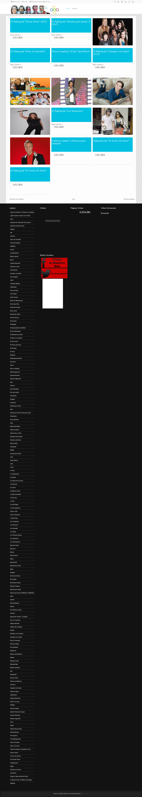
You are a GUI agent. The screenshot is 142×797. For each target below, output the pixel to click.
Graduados (13, 416)
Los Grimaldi (14, 528)
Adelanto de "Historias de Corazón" (20, 222)
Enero (12, 365)
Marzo (12, 559)
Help (11, 423)
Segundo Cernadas (15, 688)
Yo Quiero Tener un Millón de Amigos (21, 780)
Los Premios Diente (16, 535)
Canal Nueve (14, 270)
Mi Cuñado (13, 579)
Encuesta (13, 362)
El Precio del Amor (15, 345)
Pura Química (14, 647)
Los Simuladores (15, 542)
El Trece (12, 351)
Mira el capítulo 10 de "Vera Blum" (71, 51)
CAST (12, 280)
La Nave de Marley (15, 494)
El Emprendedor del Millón (18, 328)
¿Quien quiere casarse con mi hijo (20, 215)
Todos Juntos (14, 752)
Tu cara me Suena (15, 756)
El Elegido (13, 324)
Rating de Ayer (14, 661)
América (12, 236)
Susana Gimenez (15, 715)
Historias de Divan (15, 440)
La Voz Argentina (15, 508)
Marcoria (12, 548)
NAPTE (12, 599)
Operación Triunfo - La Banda (18, 616)
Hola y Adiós (14, 443)
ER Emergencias (15, 372)
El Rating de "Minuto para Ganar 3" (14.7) (71, 23)
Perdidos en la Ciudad (16, 633)
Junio (12, 467)
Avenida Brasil (14, 253)
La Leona (13, 487)
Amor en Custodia (15, 239)
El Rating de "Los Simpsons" (67, 111)
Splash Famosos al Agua (17, 712)
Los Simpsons (14, 538)
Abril (11, 219)
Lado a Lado (14, 511)
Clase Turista (14, 297)
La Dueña (13, 477)
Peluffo (12, 630)
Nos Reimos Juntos (16, 610)
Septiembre (13, 695)
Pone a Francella (15, 640)
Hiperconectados (15, 426)
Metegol (12, 572)
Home (68, 9)
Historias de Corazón (16, 436)
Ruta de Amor (14, 678)
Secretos (12, 684)
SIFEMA (12, 705)
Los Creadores (14, 521)
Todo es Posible (15, 742)
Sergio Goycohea (15, 698)
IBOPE (12, 450)
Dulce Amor (13, 311)
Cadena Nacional (15, 263)
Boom (12, 260)
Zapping (12, 783)
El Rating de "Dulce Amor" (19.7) (29, 21)
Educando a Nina (15, 314)
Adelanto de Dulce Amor (17, 226)
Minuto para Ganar (15, 589)
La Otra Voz (13, 497)
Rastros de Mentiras (16, 654)
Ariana (12, 249)
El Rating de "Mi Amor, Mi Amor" (29, 170)
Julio (11, 463)
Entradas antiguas (129, 199)
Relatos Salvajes (15, 667)
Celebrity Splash (15, 283)
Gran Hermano (14, 419)
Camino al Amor (15, 266)
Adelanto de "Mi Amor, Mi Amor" (111, 140)
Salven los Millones (16, 681)
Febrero (12, 385)
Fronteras (13, 402)
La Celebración (14, 474)
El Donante (13, 321)
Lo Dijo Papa (14, 518)
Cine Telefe (13, 294)
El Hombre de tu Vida (16, 334)
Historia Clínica (14, 430)
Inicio (73, 199)
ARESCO (12, 246)
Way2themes (84, 793)
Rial (11, 671)
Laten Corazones (15, 514)
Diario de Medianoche (16, 300)
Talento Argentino (15, 718)
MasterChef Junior (15, 565)
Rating (12, 657)
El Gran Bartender (15, 331)
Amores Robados (15, 243)
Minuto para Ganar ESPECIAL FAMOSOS (22, 593)
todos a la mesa (14, 746)
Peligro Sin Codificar (16, 627)
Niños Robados (14, 603)
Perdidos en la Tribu (16, 637)
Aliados (12, 229)
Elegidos (12, 355)
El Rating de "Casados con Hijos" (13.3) (111, 53)
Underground (14, 763)
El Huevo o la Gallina (16, 338)
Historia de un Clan (15, 433)
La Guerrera (13, 484)
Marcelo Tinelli (14, 545)
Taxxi (11, 722)
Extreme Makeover (15, 379)
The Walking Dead (15, 739)
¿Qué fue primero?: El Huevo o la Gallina (22, 212)
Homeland (13, 446)
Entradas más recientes (17, 199)
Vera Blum (13, 773)
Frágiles (12, 399)
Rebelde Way (14, 664)
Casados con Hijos (15, 273)
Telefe (12, 725)
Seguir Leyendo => (15, 35)
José (11, 457)
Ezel (11, 382)
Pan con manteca (15, 620)
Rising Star (13, 674)
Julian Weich (14, 460)
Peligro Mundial (14, 623)
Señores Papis (14, 691)
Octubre (12, 613)
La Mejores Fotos (15, 491)
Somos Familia (14, 708)
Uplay (12, 766)
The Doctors (13, 735)
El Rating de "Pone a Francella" (28, 51)
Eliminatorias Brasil (16, 358)
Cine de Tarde (14, 290)
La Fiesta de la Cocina (16, 480)
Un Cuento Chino (15, 759)
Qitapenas (13, 650)
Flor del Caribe (14, 392)
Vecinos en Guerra (15, 769)
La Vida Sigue (14, 504)
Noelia (12, 606)
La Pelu (12, 470)
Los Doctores (14, 525)
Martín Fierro (14, 555)
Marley (12, 552)
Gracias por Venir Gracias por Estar (20, 413)
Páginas (74, 9)
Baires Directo (14, 256)
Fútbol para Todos (15, 406)
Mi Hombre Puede (15, 582)
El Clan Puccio (14, 317)
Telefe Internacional (16, 729)
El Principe (13, 348)
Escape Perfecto (15, 375)
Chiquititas (13, 287)
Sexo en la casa (14, 701)
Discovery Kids (14, 304)
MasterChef (13, 562)
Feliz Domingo (14, 389)
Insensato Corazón (15, 453)
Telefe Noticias (14, 732)
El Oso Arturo (14, 341)
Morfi (11, 596)
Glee (11, 409)
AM (11, 232)
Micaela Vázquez (15, 586)
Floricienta (13, 396)
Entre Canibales (15, 368)
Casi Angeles (14, 277)
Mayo (11, 569)
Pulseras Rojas (14, 644)
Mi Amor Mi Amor (15, 576)
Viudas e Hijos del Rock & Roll (19, 776)
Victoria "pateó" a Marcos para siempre (69, 142)
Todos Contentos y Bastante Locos (20, 749)
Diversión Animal (15, 307)
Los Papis (13, 531)
